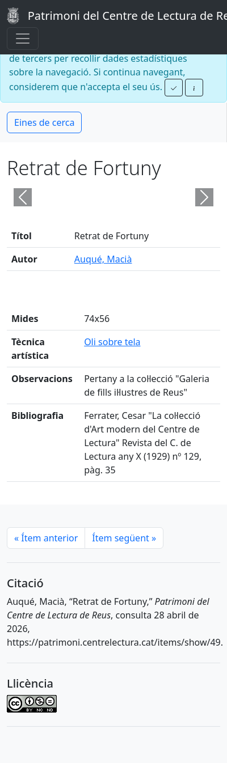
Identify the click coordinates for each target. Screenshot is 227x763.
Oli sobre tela (112, 342)
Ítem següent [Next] (124, 538)
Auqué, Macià (103, 259)
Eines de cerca (44, 122)
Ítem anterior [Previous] (46, 538)
